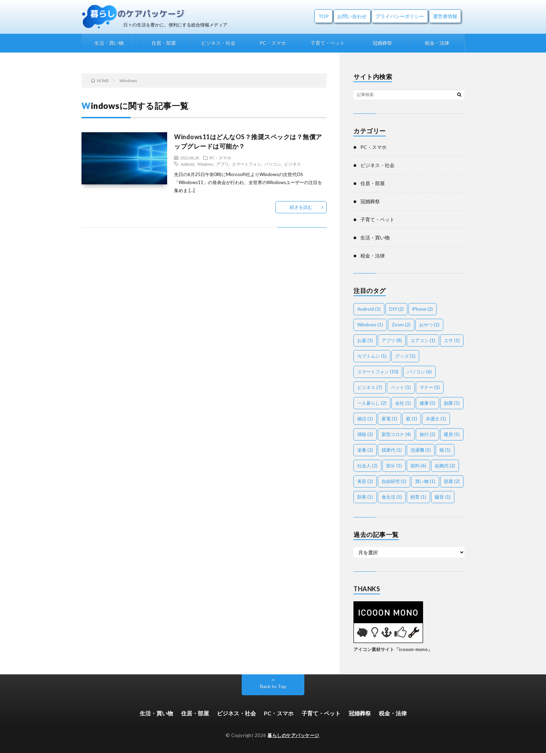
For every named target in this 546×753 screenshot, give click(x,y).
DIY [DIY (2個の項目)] (396, 309)
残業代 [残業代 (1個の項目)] (392, 450)
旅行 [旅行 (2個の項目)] (427, 434)
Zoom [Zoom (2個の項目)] (401, 324)
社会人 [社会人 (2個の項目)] (367, 465)
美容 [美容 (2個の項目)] (365, 481)
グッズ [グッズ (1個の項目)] (405, 356)
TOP (323, 16)
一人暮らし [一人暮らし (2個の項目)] (372, 403)
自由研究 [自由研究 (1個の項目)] (394, 481)
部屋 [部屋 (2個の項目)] (452, 481)
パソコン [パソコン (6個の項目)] (419, 371)
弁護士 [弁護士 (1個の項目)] (436, 418)
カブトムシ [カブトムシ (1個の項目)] (372, 356)
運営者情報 (445, 16)
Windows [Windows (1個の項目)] (370, 324)
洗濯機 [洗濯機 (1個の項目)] (421, 450)
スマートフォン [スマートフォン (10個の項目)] (377, 371)
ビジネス (292, 164)
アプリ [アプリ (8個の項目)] (392, 340)
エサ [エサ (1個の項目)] (452, 340)
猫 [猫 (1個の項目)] (445, 450)
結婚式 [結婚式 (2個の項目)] (445, 465)
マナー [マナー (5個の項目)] (430, 387)
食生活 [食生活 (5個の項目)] (392, 497)
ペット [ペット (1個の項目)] (401, 387)
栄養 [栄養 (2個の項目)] (365, 450)
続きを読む (301, 207)
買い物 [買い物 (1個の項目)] (425, 481)
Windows (205, 164)
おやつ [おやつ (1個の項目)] (429, 324)
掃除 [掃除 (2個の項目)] (365, 434)
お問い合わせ (352, 16)
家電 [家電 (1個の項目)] (389, 418)
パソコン (272, 164)
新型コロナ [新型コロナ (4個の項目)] (396, 434)
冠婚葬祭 (382, 43)
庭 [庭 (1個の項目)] (411, 418)
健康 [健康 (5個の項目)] (427, 403)
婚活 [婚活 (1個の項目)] (365, 418)
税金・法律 (437, 43)
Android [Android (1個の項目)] (369, 309)
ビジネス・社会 (218, 43)
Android (187, 164)
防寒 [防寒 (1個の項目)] (365, 497)
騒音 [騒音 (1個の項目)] (443, 497)
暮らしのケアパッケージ (293, 735)
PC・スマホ (273, 43)
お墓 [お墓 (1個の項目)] (365, 340)
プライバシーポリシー (399, 16)
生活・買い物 (109, 43)
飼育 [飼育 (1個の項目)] (418, 497)
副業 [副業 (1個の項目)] (452, 403)
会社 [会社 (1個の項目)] (403, 403)
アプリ (222, 164)
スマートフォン (246, 164)
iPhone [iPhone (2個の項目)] (422, 309)
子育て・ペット (328, 43)
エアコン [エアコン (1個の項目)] (423, 340)
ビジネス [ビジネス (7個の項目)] (369, 387)
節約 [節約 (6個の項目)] (418, 465)
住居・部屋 (163, 43)
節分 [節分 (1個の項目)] (394, 465)
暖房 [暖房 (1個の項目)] (452, 434)
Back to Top (273, 686)
